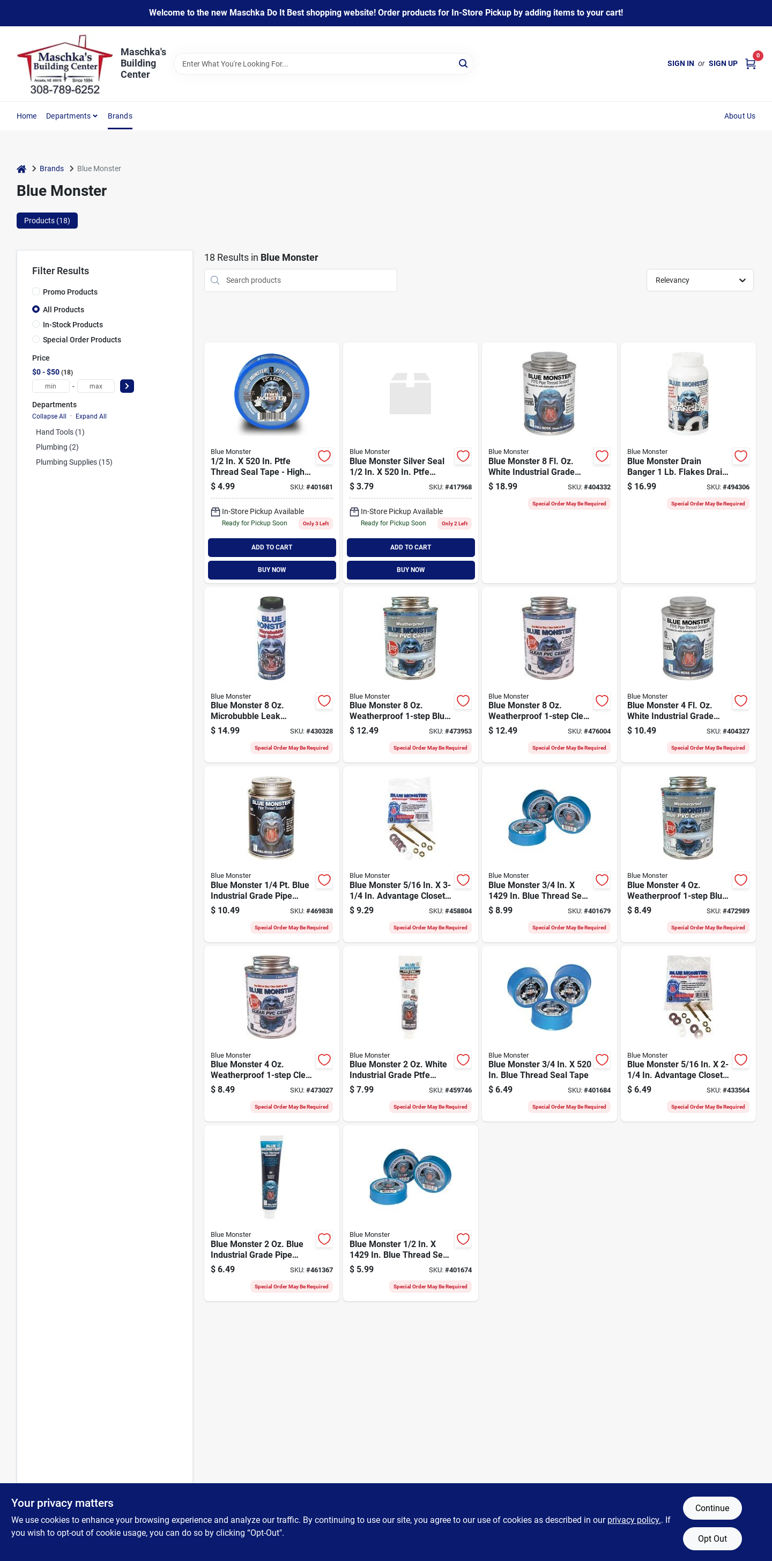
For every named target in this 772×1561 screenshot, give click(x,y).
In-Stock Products (73, 324)
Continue (712, 1508)
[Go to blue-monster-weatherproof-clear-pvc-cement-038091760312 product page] (271, 1034)
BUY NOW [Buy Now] (272, 570)
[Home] (21, 168)
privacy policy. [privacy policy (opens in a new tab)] (634, 1520)
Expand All (91, 416)
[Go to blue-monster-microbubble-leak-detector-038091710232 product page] (271, 675)
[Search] (464, 63)
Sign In (680, 63)
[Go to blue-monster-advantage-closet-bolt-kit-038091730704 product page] (410, 854)
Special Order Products (82, 339)
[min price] (51, 386)
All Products (63, 309)
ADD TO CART (271, 547)
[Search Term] (324, 64)
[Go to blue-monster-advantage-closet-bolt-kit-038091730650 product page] (688, 1034)
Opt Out (712, 1539)
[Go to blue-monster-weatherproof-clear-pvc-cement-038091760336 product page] (549, 675)
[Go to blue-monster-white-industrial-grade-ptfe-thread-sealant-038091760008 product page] (410, 1034)
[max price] (96, 386)
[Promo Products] (36, 291)
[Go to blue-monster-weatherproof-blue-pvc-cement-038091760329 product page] (410, 675)
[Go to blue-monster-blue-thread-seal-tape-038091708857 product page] (410, 1213)
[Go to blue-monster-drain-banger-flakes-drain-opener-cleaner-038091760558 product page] (688, 462)
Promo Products (70, 292)
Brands (120, 116)
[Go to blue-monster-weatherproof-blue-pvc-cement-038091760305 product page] (688, 854)
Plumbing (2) (57, 447)
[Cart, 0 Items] (750, 63)
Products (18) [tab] (47, 220)
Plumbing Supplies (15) (74, 462)
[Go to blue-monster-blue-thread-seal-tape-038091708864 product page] (549, 854)
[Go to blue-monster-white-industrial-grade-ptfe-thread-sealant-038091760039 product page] (549, 462)
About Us (740, 116)
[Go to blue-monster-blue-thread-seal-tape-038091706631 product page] (549, 1034)
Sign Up (723, 63)
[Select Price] (127, 386)
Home (27, 116)
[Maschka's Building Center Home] (65, 64)
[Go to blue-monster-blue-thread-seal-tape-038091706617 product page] (271, 462)
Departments (68, 116)
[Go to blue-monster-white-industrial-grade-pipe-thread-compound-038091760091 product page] (271, 854)
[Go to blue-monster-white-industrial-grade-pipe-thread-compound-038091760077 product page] (271, 1213)
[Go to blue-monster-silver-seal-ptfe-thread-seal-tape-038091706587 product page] (410, 462)
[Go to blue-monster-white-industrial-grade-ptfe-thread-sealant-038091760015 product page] (688, 675)
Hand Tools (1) (60, 432)
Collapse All (49, 416)
